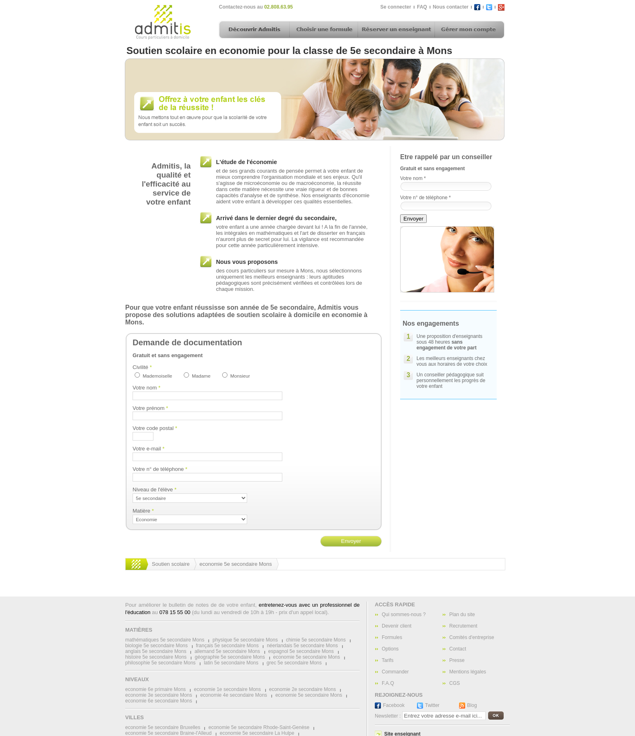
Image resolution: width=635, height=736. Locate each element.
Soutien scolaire (171, 564)
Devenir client (397, 626)
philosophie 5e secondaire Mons (160, 663)
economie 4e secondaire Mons (233, 695)
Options (390, 649)
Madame (201, 375)
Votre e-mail (148, 449)
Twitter (432, 705)
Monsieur (240, 375)
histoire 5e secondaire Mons (156, 657)
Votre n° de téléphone (160, 469)
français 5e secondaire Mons (227, 645)
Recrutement (463, 626)
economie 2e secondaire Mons (302, 689)
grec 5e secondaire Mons (294, 663)
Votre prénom (150, 408)
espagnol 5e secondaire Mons (301, 651)
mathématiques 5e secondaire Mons (164, 640)
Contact (457, 649)
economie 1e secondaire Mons (227, 689)
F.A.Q (388, 683)
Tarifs (388, 660)
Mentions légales (467, 672)
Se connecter (396, 7)
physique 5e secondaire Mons (244, 640)
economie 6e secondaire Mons (158, 701)
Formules (392, 637)
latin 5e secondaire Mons (231, 663)
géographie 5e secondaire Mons (230, 657)
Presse (456, 660)
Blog (472, 705)
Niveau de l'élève (154, 489)
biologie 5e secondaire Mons (156, 645)
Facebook (394, 705)
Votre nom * (413, 178)
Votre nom (146, 388)
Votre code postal (155, 428)
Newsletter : (388, 716)
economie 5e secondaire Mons (236, 564)
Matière (143, 511)
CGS (454, 683)
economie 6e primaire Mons (155, 689)
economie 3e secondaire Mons (158, 695)
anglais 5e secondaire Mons (155, 651)
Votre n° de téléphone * (425, 197)
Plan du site (462, 614)
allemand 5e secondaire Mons (227, 651)
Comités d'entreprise (471, 637)
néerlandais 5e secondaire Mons (302, 645)
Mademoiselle (157, 375)
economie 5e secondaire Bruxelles (162, 727)
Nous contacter (450, 7)
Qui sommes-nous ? (404, 614)
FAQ (422, 7)
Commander (395, 672)
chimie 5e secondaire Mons (316, 640)
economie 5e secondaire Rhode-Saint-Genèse (258, 727)
